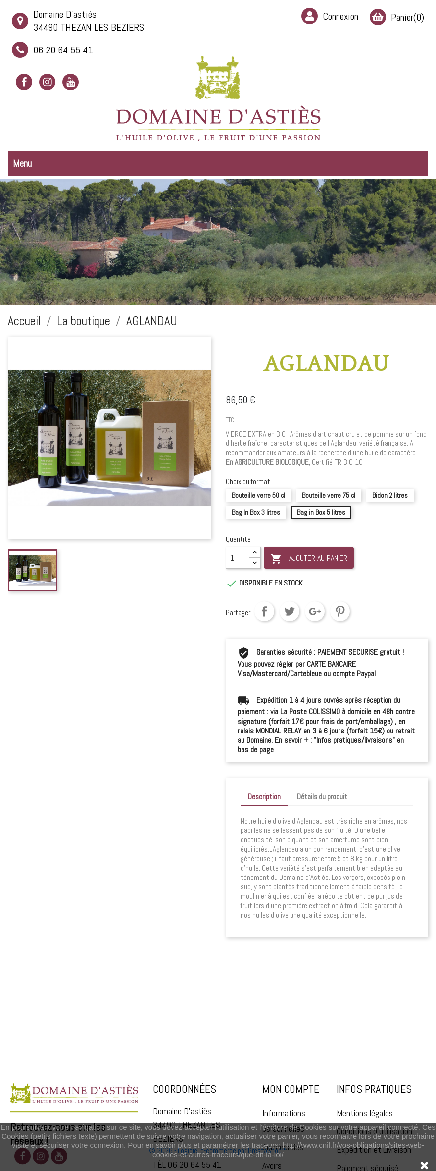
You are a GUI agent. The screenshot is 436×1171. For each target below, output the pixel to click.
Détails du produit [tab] (322, 796)
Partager (264, 611)
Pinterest (340, 611)
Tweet (289, 611)
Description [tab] (264, 796)
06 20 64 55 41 (52, 50)
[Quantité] (237, 558)
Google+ (315, 611)
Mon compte (290, 1117)
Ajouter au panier (308, 559)
